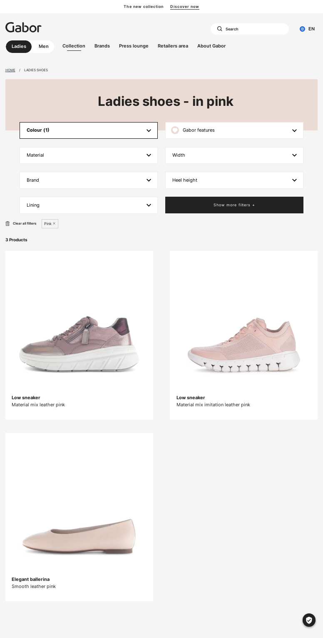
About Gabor (211, 46)
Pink (48, 223)
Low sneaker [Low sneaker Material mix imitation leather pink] (190, 397)
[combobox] (250, 29)
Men (44, 46)
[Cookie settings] (309, 619)
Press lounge (134, 46)
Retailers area (173, 46)
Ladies (19, 46)
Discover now (184, 6)
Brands (102, 46)
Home (10, 70)
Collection (73, 46)
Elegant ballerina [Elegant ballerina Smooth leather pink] (31, 579)
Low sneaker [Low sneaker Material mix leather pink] (26, 397)
